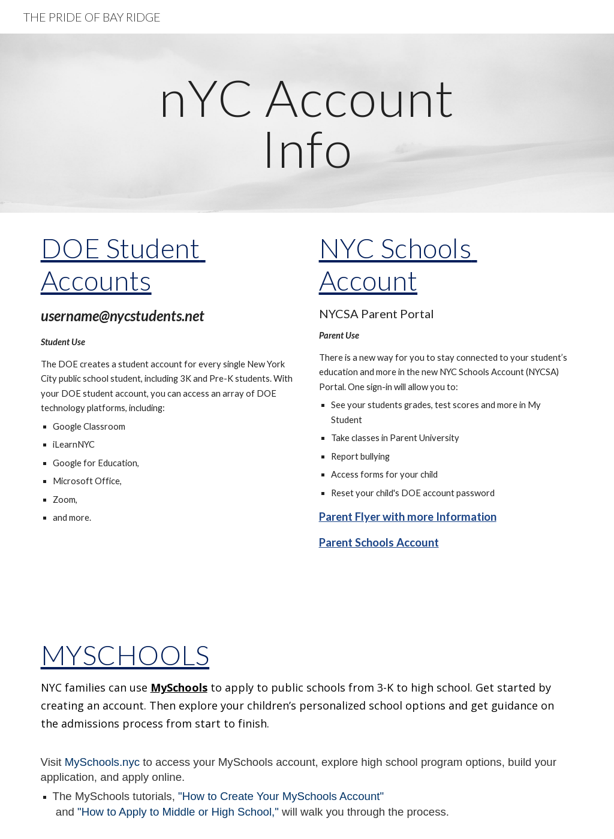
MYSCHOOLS (125, 654)
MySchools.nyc (102, 762)
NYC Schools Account (398, 264)
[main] (306, 123)
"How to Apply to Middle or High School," (178, 811)
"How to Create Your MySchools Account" (281, 796)
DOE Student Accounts (123, 264)
